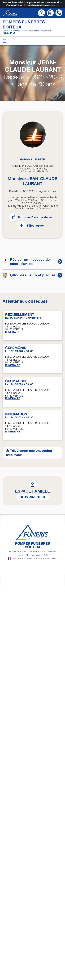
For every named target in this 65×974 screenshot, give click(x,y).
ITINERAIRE (12, 332)
